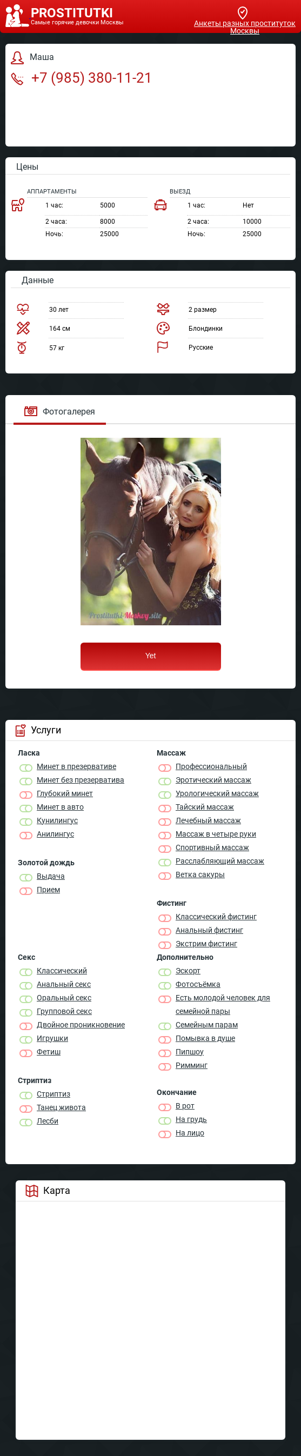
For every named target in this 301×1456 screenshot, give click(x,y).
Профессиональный (211, 766)
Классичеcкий (62, 970)
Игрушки (52, 1038)
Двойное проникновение (81, 1024)
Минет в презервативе (76, 766)
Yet (150, 655)
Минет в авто (60, 807)
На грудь (191, 1119)
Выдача (51, 876)
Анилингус (55, 834)
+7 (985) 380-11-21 (81, 78)
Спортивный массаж (212, 847)
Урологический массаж (217, 793)
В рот (185, 1105)
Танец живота (61, 1107)
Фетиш (49, 1051)
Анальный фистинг (209, 930)
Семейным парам (207, 1024)
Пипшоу (190, 1051)
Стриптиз (53, 1094)
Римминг (192, 1065)
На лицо (190, 1132)
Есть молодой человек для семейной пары (223, 1004)
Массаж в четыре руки (216, 834)
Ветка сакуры (200, 874)
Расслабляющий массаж (220, 861)
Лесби (47, 1121)
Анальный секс (64, 984)
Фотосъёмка (198, 984)
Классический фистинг (216, 916)
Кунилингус (57, 820)
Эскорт (188, 970)
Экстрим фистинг (206, 943)
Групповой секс (64, 1011)
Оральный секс (64, 997)
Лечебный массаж (208, 820)
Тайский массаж (205, 807)
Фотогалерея (59, 411)
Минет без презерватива (80, 780)
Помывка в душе (205, 1038)
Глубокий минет (65, 793)
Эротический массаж (213, 780)
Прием (48, 889)
